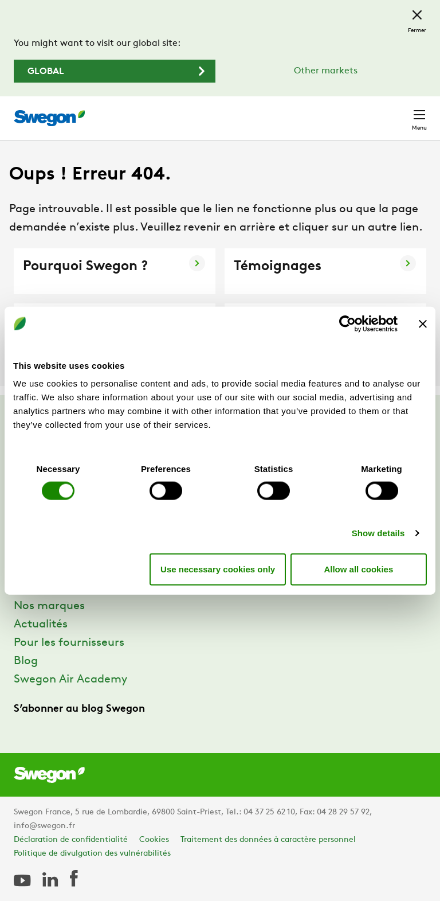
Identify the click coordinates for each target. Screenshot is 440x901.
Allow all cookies (358, 569)
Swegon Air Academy (70, 679)
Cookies (154, 840)
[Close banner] (423, 323)
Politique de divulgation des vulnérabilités (92, 853)
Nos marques (49, 606)
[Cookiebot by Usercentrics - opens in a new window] (347, 323)
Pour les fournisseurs (69, 643)
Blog (26, 661)
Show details (378, 533)
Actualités (41, 624)
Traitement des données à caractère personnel (268, 840)
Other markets (326, 71)
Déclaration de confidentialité (71, 840)
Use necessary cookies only (217, 569)
